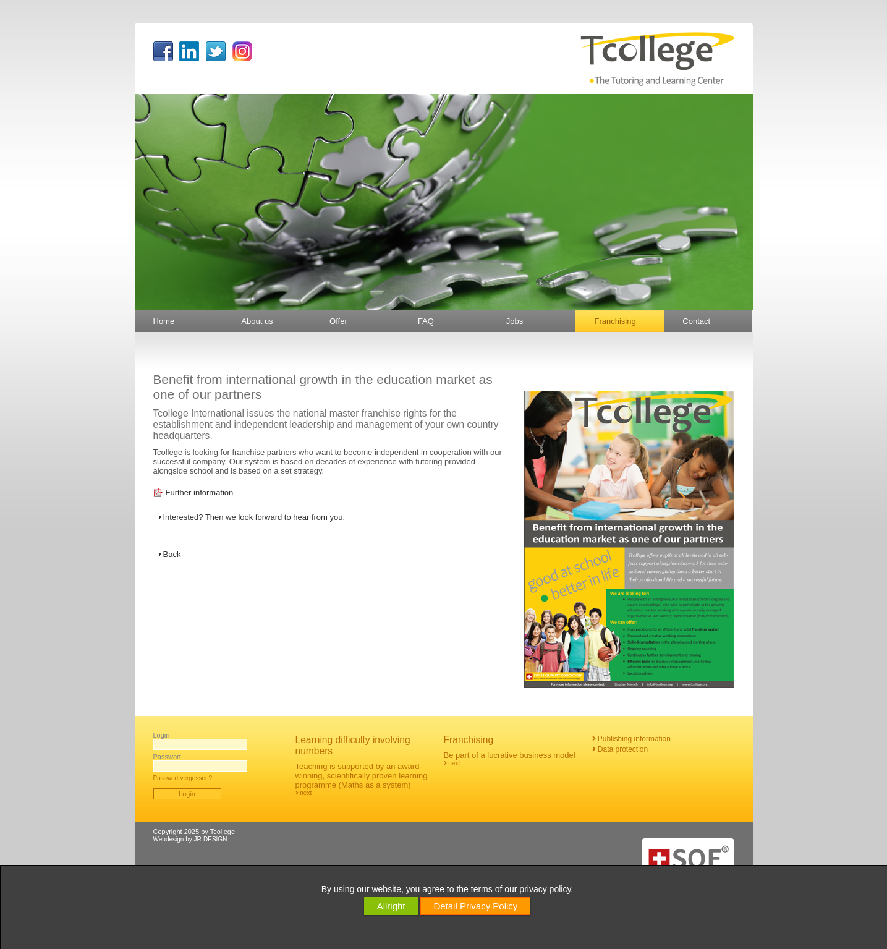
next (303, 792)
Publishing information (631, 738)
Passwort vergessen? (183, 778)
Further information (200, 492)
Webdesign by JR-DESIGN (190, 839)
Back (172, 554)
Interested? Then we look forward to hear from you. (254, 517)
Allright (391, 906)
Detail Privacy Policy (475, 906)
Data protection (620, 749)
